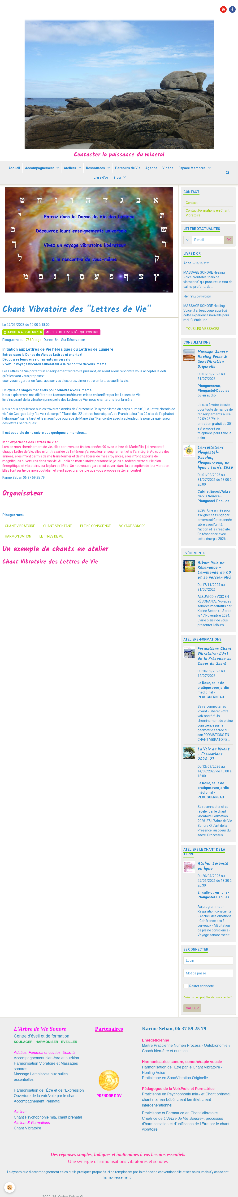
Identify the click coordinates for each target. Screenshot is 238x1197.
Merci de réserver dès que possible (72, 346)
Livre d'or (119, 188)
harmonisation (18, 550)
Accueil (26, 171)
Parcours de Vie (148, 171)
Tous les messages (202, 343)
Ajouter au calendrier (23, 346)
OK (228, 254)
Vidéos (193, 171)
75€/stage (33, 354)
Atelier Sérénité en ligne (213, 880)
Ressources (114, 171)
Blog (138, 188)
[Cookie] (10, 1187)
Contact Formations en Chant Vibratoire (207, 227)
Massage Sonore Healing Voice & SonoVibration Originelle (213, 373)
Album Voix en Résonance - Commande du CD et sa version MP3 (215, 584)
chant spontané (57, 540)
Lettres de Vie (51, 550)
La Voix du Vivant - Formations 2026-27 (213, 768)
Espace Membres (87, 188)
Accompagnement (54, 171)
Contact (192, 217)
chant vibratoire (20, 540)
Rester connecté (198, 1000)
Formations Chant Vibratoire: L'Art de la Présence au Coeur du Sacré (215, 670)
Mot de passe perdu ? (219, 1011)
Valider (192, 1022)
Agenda (175, 171)
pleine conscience (95, 540)
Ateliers (86, 171)
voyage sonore (132, 540)
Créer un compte (193, 1011)
